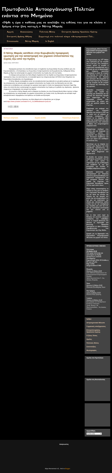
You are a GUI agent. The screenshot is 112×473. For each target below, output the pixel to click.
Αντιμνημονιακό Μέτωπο (95, 323)
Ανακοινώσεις (26, 32)
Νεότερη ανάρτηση (11, 118)
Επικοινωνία (12, 41)
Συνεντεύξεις (91, 347)
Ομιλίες (89, 339)
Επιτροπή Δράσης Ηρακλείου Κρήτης (79, 32)
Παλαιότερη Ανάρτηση (70, 118)
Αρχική (10, 32)
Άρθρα (88, 319)
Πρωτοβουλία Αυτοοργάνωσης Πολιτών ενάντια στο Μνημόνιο (48, 12)
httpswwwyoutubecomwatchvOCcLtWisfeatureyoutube (29, 101)
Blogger (67, 468)
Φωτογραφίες (91, 350)
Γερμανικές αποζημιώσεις (96, 326)
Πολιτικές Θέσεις (47, 32)
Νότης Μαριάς (32, 41)
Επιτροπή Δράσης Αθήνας (19, 36)
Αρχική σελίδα (40, 118)
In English (49, 41)
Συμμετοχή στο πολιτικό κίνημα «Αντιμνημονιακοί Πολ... (66, 36)
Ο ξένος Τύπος (91, 335)
